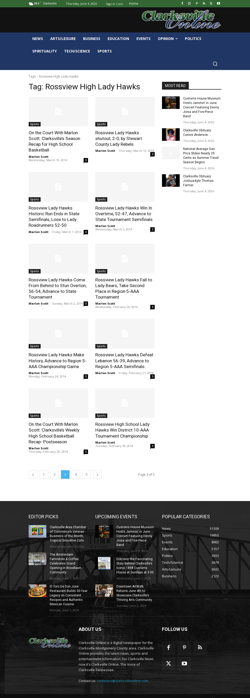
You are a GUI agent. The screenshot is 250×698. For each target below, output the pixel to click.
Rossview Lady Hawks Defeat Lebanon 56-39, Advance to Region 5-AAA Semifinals (124, 360)
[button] (215, 63)
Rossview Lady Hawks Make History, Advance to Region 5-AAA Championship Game (57, 360)
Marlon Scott (38, 156)
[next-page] (97, 473)
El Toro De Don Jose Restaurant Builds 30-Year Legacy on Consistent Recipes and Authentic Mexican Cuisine (69, 589)
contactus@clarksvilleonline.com (122, 674)
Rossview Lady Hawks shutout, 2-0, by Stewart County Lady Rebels (118, 138)
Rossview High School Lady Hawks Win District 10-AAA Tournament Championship (122, 429)
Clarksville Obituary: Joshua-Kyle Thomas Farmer (198, 176)
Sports (34, 124)
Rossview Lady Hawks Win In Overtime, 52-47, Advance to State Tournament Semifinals (123, 213)
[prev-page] (33, 473)
